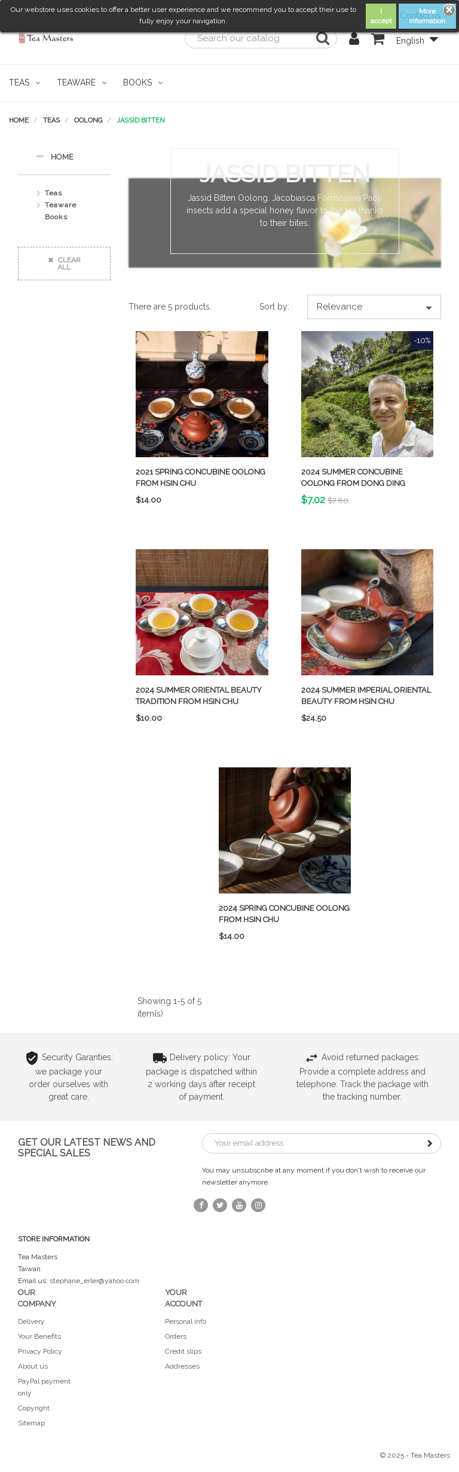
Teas (53, 193)
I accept (381, 16)
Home (55, 156)
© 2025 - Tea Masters (415, 1455)
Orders (175, 1336)
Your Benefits (39, 1336)
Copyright (34, 1408)
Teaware (60, 205)
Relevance (374, 307)
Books (56, 217)
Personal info (185, 1321)
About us (33, 1366)
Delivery (31, 1321)
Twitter (220, 1205)
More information (427, 16)
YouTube (239, 1205)
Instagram (258, 1205)
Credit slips (183, 1351)
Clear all (64, 263)
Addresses (182, 1366)
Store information (54, 1239)
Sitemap (31, 1423)
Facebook (201, 1205)
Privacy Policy (40, 1351)
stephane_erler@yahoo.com (94, 1281)
